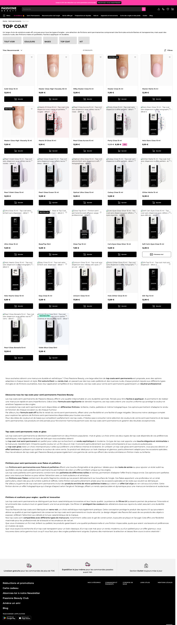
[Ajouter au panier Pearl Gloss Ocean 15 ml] (53, 202)
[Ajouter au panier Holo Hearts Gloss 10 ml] (18, 306)
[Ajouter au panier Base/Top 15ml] (53, 254)
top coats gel (32, 452)
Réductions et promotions (18, 583)
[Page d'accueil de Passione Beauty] (10, 8)
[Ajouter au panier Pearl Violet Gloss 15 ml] (18, 202)
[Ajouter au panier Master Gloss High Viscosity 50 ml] (53, 99)
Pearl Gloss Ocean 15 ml (49, 192)
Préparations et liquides (83, 15)
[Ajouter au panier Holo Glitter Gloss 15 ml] (122, 306)
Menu (6, 15)
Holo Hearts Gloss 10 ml (14, 296)
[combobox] (85, 8)
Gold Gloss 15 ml (11, 89)
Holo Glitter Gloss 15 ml (117, 296)
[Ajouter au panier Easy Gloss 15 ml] (53, 306)
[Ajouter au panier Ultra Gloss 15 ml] (18, 254)
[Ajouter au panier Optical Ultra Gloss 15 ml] (87, 202)
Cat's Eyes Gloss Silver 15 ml (119, 244)
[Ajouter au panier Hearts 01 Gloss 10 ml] (53, 151)
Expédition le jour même (73, 570)
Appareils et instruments (109, 15)
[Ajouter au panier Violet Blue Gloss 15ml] (53, 358)
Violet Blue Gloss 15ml (48, 348)
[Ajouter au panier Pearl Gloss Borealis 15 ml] (18, 358)
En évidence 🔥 (19, 15)
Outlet (145, 15)
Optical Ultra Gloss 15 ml (83, 192)
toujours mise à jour (152, 571)
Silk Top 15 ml (147, 296)
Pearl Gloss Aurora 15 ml (83, 141)
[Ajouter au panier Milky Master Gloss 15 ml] (87, 99)
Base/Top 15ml (45, 244)
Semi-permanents (14, 21)
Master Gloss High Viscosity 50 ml (53, 89)
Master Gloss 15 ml (115, 89)
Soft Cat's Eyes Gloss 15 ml (153, 244)
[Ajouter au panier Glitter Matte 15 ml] (156, 202)
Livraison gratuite (12, 571)
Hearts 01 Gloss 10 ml (47, 141)
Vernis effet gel (67, 15)
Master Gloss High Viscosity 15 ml (18, 141)
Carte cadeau (10, 588)
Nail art (95, 15)
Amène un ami (11, 603)
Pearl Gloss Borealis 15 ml (15, 348)
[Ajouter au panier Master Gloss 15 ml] (122, 99)
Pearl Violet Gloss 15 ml (13, 192)
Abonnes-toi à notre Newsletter (21, 593)
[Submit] (145, 8)
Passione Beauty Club (16, 598)
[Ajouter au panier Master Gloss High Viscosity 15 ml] (18, 151)
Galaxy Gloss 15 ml (115, 192)
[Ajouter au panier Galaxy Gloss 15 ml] (122, 202)
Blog (151, 15)
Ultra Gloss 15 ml (11, 244)
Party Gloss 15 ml (115, 141)
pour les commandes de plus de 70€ (37, 571)
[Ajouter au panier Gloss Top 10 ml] (87, 254)
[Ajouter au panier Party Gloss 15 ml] (122, 151)
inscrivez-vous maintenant (109, 2)
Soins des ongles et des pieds (130, 15)
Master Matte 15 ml (150, 89)
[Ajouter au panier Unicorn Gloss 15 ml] (87, 306)
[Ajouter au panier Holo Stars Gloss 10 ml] (156, 151)
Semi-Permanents (33, 15)
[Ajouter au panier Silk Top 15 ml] (156, 306)
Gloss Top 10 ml (79, 244)
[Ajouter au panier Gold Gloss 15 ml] (18, 99)
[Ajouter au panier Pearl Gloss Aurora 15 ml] (87, 151)
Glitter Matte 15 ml (150, 192)
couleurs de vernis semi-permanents (141, 418)
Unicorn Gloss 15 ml (81, 296)
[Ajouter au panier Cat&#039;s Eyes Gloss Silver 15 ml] (122, 254)
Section (133, 571)
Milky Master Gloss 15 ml (83, 89)
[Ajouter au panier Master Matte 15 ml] (156, 99)
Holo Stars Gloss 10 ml (151, 141)
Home (5, 21)
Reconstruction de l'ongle (51, 15)
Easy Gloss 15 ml (45, 296)
